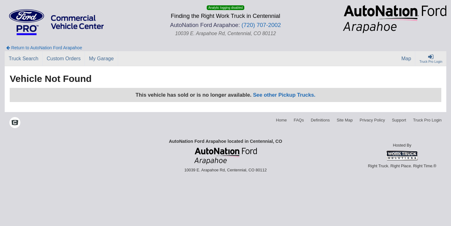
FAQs (299, 120)
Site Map (345, 120)
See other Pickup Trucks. (284, 95)
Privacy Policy (372, 120)
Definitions (320, 120)
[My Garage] (101, 58)
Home (281, 120)
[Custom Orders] (64, 58)
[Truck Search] (24, 58)
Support (399, 120)
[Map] (406, 58)
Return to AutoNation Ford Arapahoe (44, 47)
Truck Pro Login (427, 120)
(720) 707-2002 (261, 25)
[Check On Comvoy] (14, 123)
